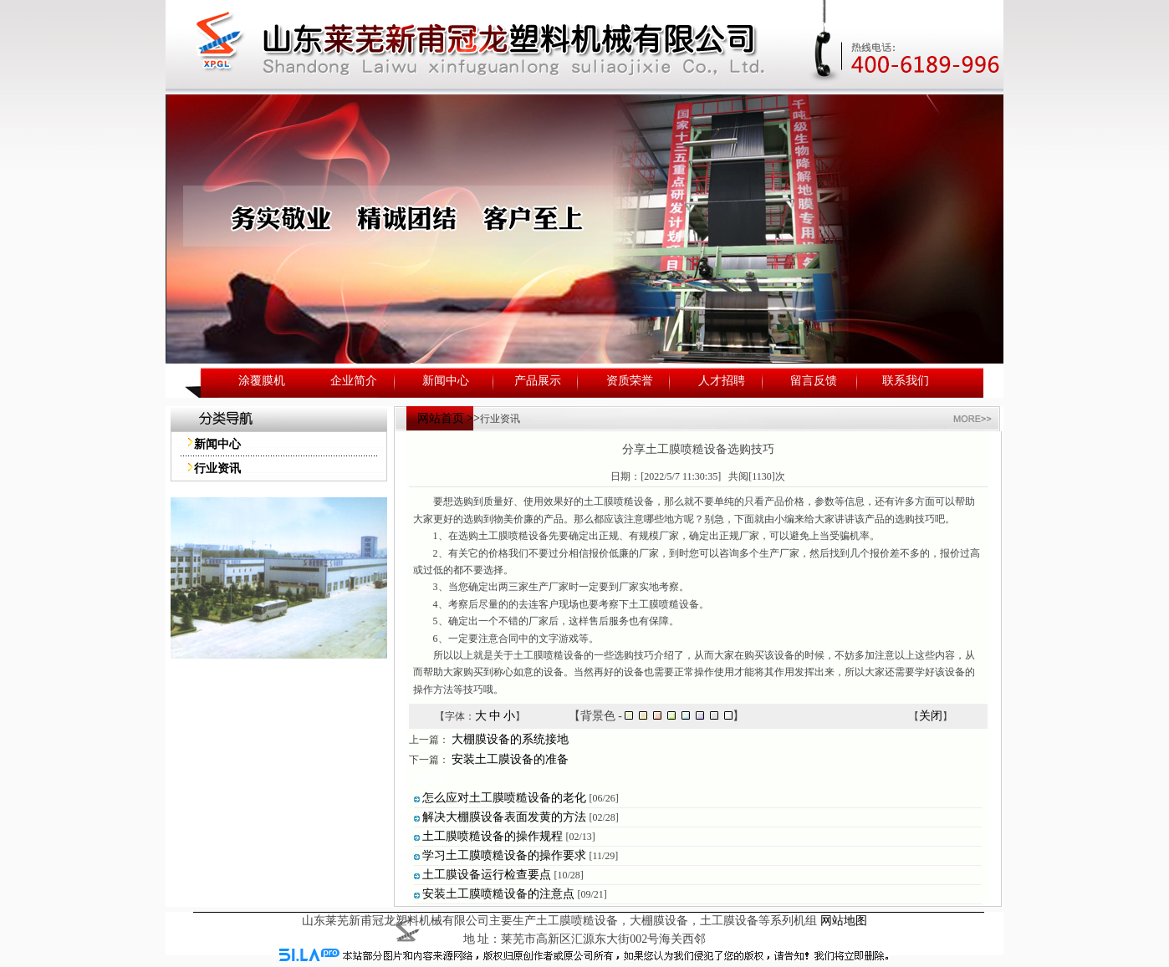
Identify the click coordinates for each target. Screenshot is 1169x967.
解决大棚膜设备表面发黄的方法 (504, 817)
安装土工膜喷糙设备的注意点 (498, 894)
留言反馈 (813, 380)
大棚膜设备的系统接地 (510, 739)
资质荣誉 (629, 380)
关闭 (930, 716)
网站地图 (843, 920)
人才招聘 (721, 380)
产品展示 (537, 380)
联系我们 (905, 380)
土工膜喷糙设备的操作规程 (492, 836)
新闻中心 (445, 380)
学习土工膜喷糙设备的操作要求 (504, 855)
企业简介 (353, 380)
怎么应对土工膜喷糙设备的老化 (504, 797)
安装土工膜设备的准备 (510, 759)
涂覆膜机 (261, 380)
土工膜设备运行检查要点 (486, 874)
